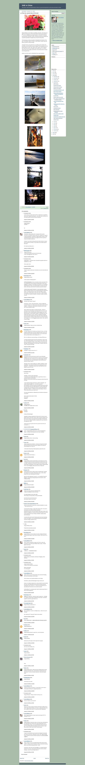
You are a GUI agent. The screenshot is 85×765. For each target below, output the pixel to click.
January (55, 130)
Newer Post (22, 758)
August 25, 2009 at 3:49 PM (29, 729)
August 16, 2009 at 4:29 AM (29, 407)
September (56, 81)
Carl (25, 459)
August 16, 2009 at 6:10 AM (29, 451)
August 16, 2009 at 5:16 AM (29, 434)
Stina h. (25, 453)
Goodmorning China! (57, 85)
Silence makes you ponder (58, 97)
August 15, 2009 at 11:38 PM (29, 321)
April (55, 126)
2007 (54, 134)
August (55, 82)
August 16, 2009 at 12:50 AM (29, 369)
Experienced (55, 46)
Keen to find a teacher (57, 91)
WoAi (25, 705)
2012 (54, 70)
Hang (25, 549)
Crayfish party (56, 115)
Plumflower (26, 348)
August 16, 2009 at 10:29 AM (29, 501)
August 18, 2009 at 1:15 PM (29, 702)
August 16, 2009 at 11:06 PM (29, 622)
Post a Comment (24, 754)
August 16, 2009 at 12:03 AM (29, 346)
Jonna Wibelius (27, 232)
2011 (54, 72)
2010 (54, 73)
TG (24, 410)
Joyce (25, 442)
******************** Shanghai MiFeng (30, 429)
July (54, 121)
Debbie (25, 630)
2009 (54, 75)
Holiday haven (56, 119)
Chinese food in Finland (58, 87)
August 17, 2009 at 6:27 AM (29, 634)
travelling (54, 54)
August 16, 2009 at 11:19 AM (29, 530)
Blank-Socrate (26, 250)
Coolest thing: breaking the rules (59, 116)
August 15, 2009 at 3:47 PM (29, 230)
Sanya (25, 651)
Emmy (25, 323)
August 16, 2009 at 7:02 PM (29, 560)
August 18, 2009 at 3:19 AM (29, 675)
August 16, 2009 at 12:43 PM (29, 538)
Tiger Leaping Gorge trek (58, 118)
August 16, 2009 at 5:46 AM (29, 440)
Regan (25, 720)
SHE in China (27, 5)
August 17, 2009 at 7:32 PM (29, 665)
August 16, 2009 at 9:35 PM (29, 592)
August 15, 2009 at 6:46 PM (29, 256)
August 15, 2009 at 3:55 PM (29, 248)
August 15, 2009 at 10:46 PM (29, 273)
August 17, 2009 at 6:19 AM (29, 628)
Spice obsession (56, 109)
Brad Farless (26, 275)
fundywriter (26, 354)
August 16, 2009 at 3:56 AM (29, 400)
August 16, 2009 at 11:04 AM (29, 521)
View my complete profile (57, 40)
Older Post (47, 758)
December (56, 76)
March (55, 127)
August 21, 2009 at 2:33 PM (29, 718)
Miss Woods (26, 532)
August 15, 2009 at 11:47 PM (29, 327)
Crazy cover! (56, 106)
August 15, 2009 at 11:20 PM (29, 297)
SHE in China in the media (57, 51)
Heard (54, 49)
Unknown (26, 624)
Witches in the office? (57, 88)
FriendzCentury (27, 677)
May (54, 124)
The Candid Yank (27, 603)
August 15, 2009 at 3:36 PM (29, 219)
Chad (25, 636)
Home (34, 758)
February (55, 129)
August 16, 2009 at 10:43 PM (29, 616)
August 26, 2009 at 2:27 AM (29, 752)
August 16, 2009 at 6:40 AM (29, 467)
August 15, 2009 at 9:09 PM (29, 266)
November (56, 78)
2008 (54, 132)
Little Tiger (26, 489)
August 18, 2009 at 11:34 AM (29, 683)
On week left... (56, 95)
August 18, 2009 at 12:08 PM (29, 690)
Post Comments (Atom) (29, 760)
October (55, 79)
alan (25, 618)
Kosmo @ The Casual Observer (30, 503)
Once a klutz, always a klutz (58, 113)
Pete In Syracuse (27, 657)
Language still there (57, 108)
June (55, 123)
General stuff (45, 208)
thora (25, 436)
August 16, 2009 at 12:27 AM (29, 352)
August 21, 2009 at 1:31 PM (29, 711)
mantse (25, 402)
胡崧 (25, 483)
